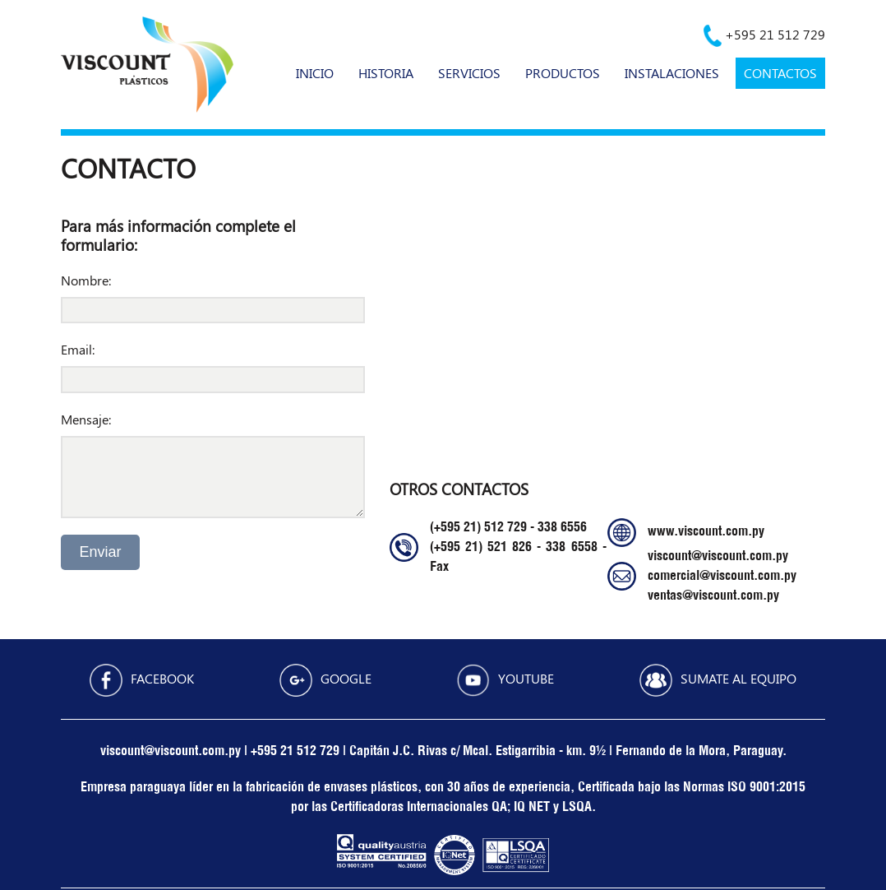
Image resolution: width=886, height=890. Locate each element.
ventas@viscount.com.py (713, 596)
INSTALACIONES (672, 72)
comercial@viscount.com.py (722, 576)
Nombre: (86, 280)
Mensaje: (86, 419)
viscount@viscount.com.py (718, 557)
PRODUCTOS (562, 72)
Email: (78, 349)
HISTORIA (385, 72)
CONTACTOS (780, 72)
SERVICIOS (469, 72)
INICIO (315, 72)
